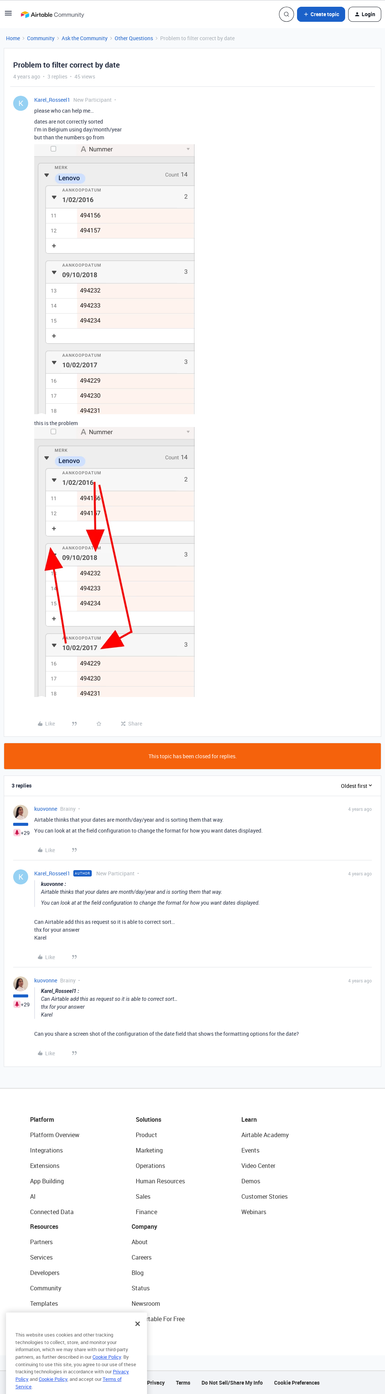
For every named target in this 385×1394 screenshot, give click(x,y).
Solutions (148, 1119)
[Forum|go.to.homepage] (52, 14)
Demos (250, 1181)
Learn (249, 1119)
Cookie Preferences (297, 1382)
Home (13, 38)
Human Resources (160, 1181)
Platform (42, 1119)
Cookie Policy (106, 1369)
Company (144, 1226)
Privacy (156, 1382)
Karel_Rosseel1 (52, 99)
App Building (47, 1181)
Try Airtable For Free (158, 1319)
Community (41, 38)
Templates (44, 1303)
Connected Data (52, 1212)
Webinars (253, 1212)
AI (33, 1196)
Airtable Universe (52, 1319)
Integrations (46, 1150)
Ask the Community (85, 38)
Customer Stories (264, 1196)
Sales (143, 1196)
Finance (146, 1212)
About (140, 1242)
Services (41, 1257)
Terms (183, 1382)
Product (146, 1135)
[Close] (137, 1336)
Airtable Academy (265, 1135)
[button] (8, 15)
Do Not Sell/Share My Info (232, 1382)
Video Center (258, 1166)
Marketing (149, 1150)
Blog (138, 1273)
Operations (150, 1166)
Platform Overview (54, 1135)
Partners (41, 1242)
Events (250, 1150)
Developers (44, 1273)
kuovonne (45, 808)
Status (141, 1288)
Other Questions (134, 38)
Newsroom (146, 1303)
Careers (142, 1257)
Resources (44, 1226)
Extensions (44, 1166)
